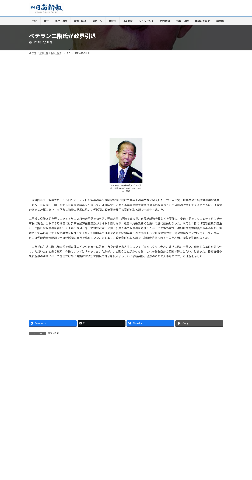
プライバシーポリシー (197, 405)
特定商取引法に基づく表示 (167, 405)
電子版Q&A (85, 405)
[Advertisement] (76, 100)
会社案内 (36, 405)
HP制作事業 (103, 405)
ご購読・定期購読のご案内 (60, 405)
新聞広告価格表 (140, 405)
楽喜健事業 (121, 405)
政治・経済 (53, 333)
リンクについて (39, 407)
